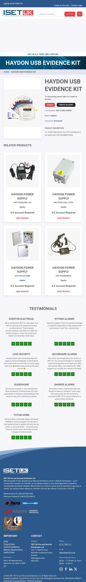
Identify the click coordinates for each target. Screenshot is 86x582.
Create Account (66, 67)
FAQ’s (6, 504)
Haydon (53, 78)
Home (6, 34)
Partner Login (76, 2)
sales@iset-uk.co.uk (67, 515)
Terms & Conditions (12, 509)
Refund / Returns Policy (13, 512)
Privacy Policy (9, 506)
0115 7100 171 (65, 507)
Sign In (50, 67)
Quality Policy (9, 515)
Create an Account (61, 2)
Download (58, 83)
